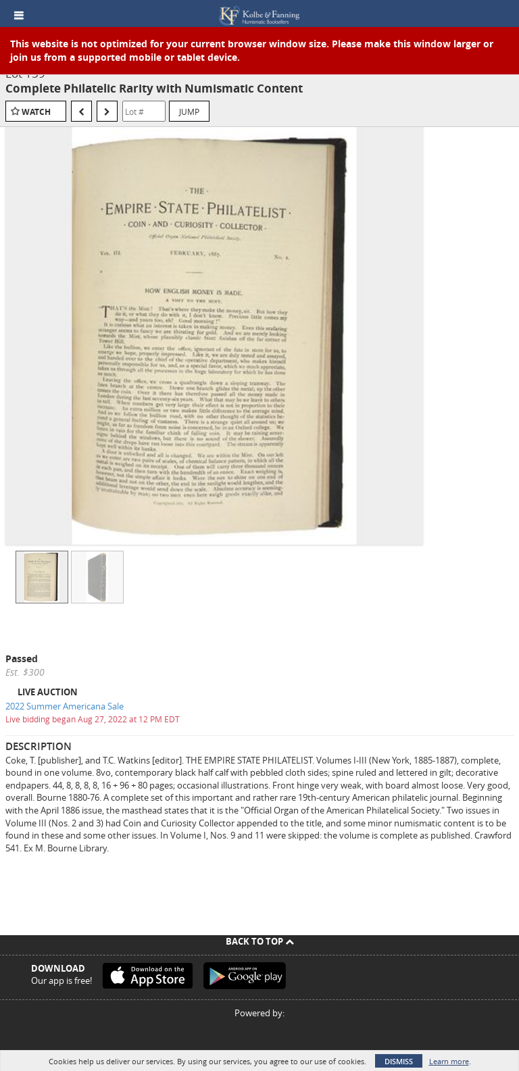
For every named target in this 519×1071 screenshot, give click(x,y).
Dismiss (399, 1061)
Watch (36, 112)
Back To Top (260, 941)
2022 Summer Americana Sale (64, 706)
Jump (189, 111)
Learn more (449, 1061)
